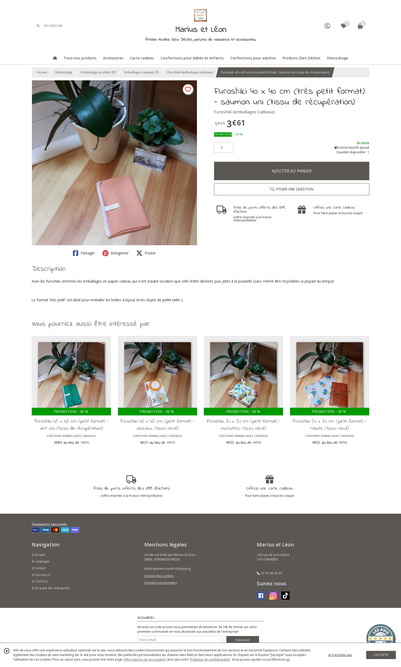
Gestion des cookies (159, 576)
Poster (146, 253)
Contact (39, 568)
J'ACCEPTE (381, 655)
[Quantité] (223, 148)
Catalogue (40, 561)
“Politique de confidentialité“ (210, 659)
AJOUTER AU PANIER (291, 171)
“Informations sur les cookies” (144, 659)
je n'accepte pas (340, 655)
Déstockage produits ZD (98, 72)
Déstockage (63, 72)
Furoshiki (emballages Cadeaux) (244, 112)
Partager (84, 253)
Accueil (42, 72)
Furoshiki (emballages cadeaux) (190, 72)
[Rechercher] (38, 26)
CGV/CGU (40, 581)
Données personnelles (160, 582)
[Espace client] (327, 25)
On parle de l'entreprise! (51, 588)
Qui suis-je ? (42, 575)
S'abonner (242, 640)
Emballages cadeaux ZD (141, 72)
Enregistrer (116, 253)
